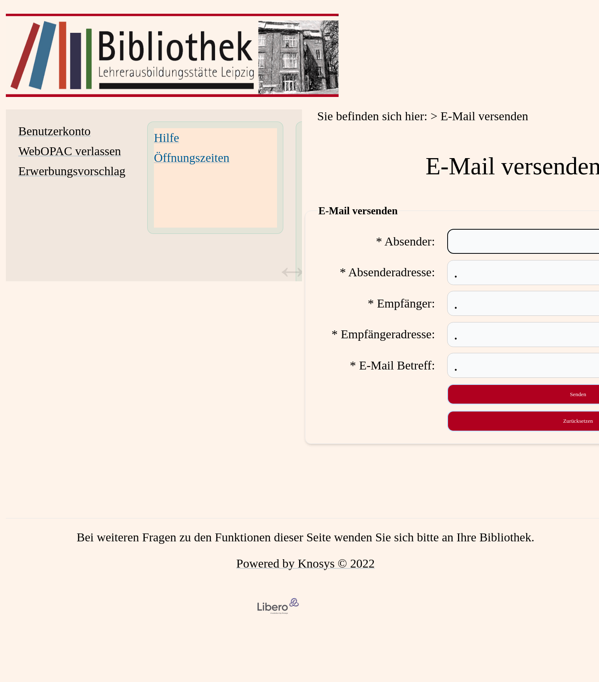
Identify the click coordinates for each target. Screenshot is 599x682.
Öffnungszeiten (192, 157)
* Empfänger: (401, 303)
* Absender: (405, 241)
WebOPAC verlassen (69, 151)
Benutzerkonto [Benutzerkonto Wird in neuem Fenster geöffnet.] (54, 131)
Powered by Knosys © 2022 (305, 563)
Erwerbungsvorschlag (72, 171)
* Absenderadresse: (387, 272)
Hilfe (166, 137)
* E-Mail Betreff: (392, 365)
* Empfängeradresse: (383, 334)
